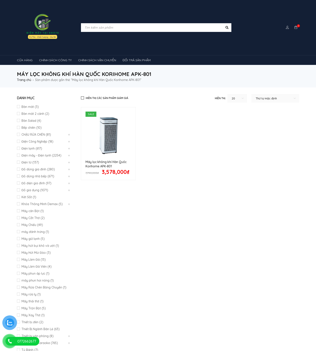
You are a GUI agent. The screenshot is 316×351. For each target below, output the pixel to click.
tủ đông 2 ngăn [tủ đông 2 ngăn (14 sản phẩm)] (113, 337)
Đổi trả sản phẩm (101, 251)
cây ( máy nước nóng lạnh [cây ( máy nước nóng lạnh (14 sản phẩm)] (88, 296)
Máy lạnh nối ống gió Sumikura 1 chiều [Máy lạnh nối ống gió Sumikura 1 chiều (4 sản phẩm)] (167, 304)
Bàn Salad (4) (31, 121)
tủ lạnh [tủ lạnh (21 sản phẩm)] (254, 321)
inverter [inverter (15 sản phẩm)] (120, 296)
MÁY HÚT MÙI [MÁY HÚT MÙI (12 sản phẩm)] (257, 296)
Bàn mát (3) (30, 107)
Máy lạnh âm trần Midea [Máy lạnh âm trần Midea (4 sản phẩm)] (80, 312)
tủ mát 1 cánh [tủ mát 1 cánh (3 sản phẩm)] (156, 329)
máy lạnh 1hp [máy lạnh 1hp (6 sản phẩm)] (121, 304)
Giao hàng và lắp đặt (175, 253)
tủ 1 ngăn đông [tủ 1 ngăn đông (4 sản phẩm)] (31, 329)
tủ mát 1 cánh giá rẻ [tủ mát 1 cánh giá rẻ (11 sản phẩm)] (189, 329)
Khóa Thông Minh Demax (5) (42, 204)
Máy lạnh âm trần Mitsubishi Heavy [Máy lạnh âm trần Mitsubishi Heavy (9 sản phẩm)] (132, 312)
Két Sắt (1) (28, 197)
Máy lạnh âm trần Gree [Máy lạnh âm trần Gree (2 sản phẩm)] (36, 304)
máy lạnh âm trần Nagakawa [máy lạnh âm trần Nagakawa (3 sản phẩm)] (187, 312)
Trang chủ (24, 80)
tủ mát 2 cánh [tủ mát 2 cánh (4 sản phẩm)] (222, 329)
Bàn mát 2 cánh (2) (35, 114)
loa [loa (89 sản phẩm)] (191, 296)
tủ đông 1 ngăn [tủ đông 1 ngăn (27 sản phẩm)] (83, 337)
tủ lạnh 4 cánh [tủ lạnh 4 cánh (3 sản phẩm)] (109, 329)
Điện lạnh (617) (31, 148)
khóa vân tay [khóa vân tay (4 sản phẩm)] (144, 296)
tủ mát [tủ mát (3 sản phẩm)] (133, 329)
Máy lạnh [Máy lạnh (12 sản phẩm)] (96, 304)
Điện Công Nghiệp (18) (37, 141)
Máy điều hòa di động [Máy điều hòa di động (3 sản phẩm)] (204, 321)
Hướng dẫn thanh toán (176, 247)
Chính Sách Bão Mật (174, 258)
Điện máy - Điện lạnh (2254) (41, 155)
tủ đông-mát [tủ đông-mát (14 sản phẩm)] (54, 337)
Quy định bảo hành (102, 240)
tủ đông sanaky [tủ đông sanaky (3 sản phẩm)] (178, 337)
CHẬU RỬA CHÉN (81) (36, 135)
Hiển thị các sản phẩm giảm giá (107, 98)
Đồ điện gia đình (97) (36, 183)
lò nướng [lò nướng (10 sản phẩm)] (211, 296)
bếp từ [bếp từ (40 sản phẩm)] (25, 296)
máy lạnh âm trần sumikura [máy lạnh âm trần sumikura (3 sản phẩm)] (40, 321)
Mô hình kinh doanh (103, 257)
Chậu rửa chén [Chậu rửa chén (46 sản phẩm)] (50, 296)
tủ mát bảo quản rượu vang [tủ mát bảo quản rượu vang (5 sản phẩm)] (261, 329)
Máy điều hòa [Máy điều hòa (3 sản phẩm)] (170, 321)
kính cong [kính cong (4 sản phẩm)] (170, 296)
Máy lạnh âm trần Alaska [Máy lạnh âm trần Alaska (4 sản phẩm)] (255, 304)
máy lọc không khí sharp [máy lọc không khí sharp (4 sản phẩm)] (134, 321)
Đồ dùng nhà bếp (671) (37, 176)
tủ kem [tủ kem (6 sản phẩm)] (56, 329)
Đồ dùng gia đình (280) (38, 169)
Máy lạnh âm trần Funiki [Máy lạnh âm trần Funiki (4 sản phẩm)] (37, 312)
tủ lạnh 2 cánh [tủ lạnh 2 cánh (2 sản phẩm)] (80, 329)
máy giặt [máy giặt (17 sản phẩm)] (232, 296)
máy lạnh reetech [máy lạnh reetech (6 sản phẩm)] (215, 304)
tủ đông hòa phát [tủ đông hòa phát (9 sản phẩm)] (145, 337)
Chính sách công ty (102, 246)
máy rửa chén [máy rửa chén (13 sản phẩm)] (72, 304)
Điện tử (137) (30, 162)
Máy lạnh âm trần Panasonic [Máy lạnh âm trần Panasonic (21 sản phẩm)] (237, 312)
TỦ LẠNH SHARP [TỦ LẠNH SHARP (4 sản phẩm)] (279, 321)
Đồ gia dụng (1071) (34, 190)
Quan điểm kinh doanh (176, 240)
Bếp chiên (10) (31, 128)
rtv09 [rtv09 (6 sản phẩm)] (234, 321)
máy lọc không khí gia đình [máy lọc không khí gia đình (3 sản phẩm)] (88, 321)
